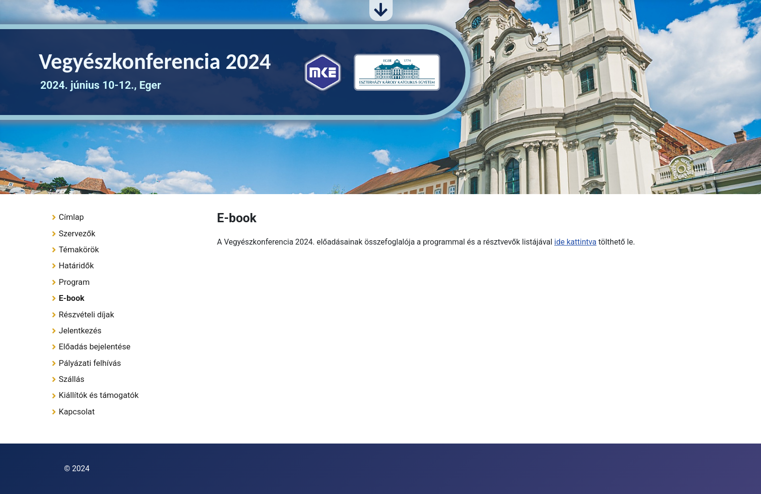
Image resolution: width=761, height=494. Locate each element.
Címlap (71, 217)
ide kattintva (575, 242)
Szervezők (77, 233)
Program (74, 282)
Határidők (76, 265)
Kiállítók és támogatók (99, 395)
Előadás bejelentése (95, 346)
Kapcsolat (77, 411)
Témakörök (79, 249)
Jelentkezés (80, 330)
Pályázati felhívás (90, 363)
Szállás (71, 379)
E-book (71, 298)
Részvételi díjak (86, 314)
